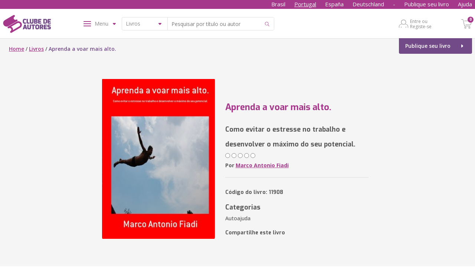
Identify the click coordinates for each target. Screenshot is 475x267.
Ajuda (465, 4)
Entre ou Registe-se (421, 23)
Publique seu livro (426, 4)
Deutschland (368, 4)
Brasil (278, 4)
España (334, 4)
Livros (36, 48)
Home (16, 48)
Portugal (305, 4)
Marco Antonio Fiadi (262, 165)
